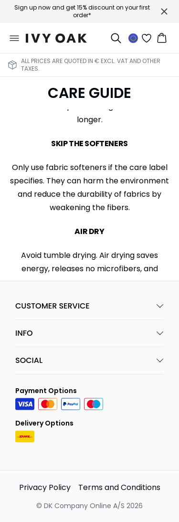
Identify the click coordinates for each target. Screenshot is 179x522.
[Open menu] (14, 38)
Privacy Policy (45, 487)
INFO (89, 333)
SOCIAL (89, 360)
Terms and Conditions (119, 487)
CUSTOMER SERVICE (89, 305)
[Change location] (133, 38)
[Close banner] (164, 11)
